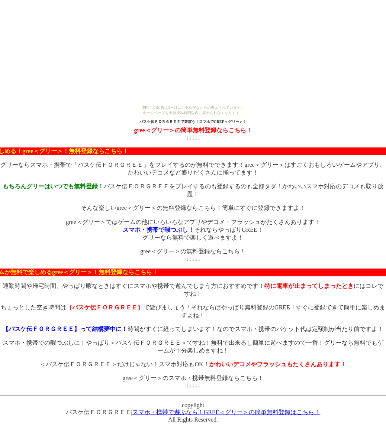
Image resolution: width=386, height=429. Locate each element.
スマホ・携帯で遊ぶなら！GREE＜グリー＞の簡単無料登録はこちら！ (226, 412)
